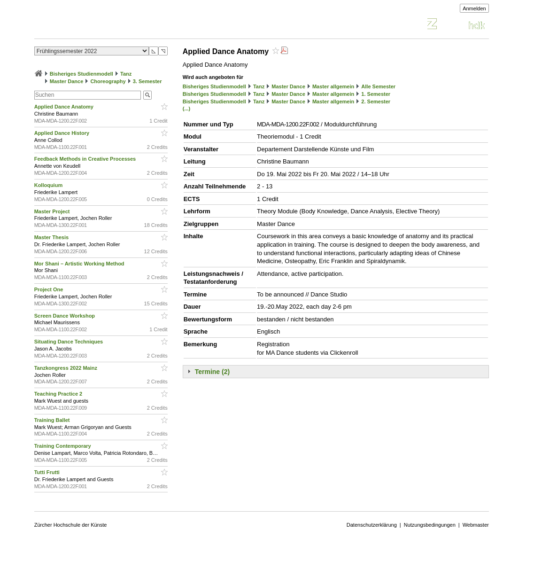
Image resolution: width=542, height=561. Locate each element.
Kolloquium (49, 185)
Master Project (52, 211)
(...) (187, 108)
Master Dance (67, 81)
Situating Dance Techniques (69, 341)
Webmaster (476, 525)
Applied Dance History (62, 133)
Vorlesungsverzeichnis (103, 25)
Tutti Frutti (47, 472)
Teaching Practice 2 (59, 394)
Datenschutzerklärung (372, 525)
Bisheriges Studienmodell (81, 74)
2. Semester (375, 101)
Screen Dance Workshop (65, 316)
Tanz (126, 74)
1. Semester (375, 94)
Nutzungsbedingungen (430, 525)
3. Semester (147, 81)
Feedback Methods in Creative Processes (85, 159)
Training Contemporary (63, 446)
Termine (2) (212, 371)
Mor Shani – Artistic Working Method (80, 263)
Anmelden (474, 8)
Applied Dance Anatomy (64, 106)
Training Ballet (52, 420)
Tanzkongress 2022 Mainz (66, 368)
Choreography (107, 81)
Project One (49, 289)
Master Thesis (52, 237)
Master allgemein (333, 86)
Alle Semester (378, 86)
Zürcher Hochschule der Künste (70, 525)
